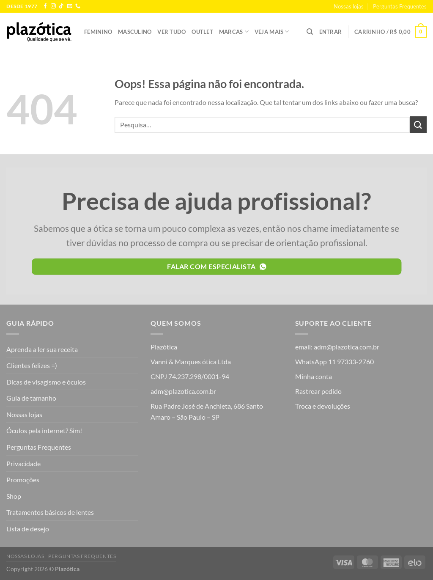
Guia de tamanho (31, 398)
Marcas (234, 31)
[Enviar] (418, 124)
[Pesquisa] (310, 32)
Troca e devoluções (322, 406)
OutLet (202, 31)
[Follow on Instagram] (53, 6)
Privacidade (23, 463)
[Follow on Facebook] (45, 6)
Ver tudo (171, 31)
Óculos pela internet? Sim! (44, 430)
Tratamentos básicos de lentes (50, 512)
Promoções (22, 480)
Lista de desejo (27, 529)
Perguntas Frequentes (400, 6)
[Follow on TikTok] (61, 6)
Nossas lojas (349, 6)
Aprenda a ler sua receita (42, 349)
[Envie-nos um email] (69, 6)
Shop (13, 496)
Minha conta (313, 376)
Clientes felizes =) (31, 365)
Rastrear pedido (318, 391)
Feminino (98, 31)
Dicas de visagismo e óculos (46, 382)
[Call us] (77, 6)
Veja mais (272, 31)
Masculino (134, 31)
